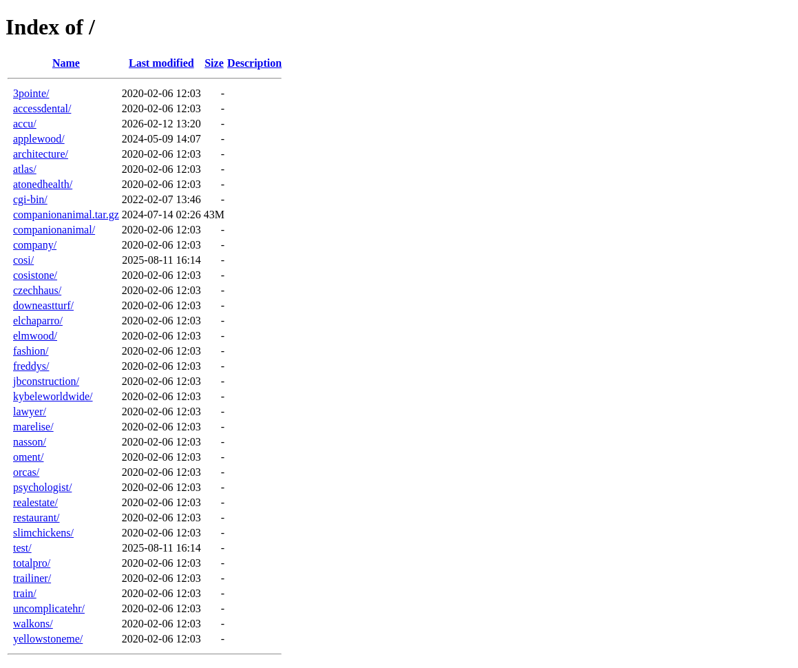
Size (214, 63)
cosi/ (23, 260)
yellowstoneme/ (48, 639)
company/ (34, 245)
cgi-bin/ (30, 199)
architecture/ (40, 154)
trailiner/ (32, 578)
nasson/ (29, 442)
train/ (24, 593)
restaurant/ (36, 517)
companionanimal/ (54, 230)
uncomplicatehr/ (49, 608)
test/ (22, 548)
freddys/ (31, 366)
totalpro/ (31, 563)
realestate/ (35, 502)
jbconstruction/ (46, 381)
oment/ (28, 457)
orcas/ (26, 472)
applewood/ (39, 139)
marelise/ (33, 426)
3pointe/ (31, 93)
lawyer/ (29, 411)
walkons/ (33, 623)
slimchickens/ (43, 533)
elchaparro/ (38, 320)
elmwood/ (35, 336)
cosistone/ (35, 275)
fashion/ (31, 351)
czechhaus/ (37, 290)
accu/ (24, 123)
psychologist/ (42, 487)
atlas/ (24, 169)
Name (66, 63)
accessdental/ (42, 108)
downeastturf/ (43, 305)
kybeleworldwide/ (53, 396)
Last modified (161, 63)
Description (254, 63)
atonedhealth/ (42, 184)
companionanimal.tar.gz (66, 214)
